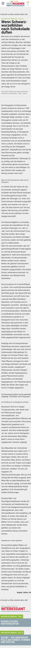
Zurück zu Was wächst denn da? (14, 14)
